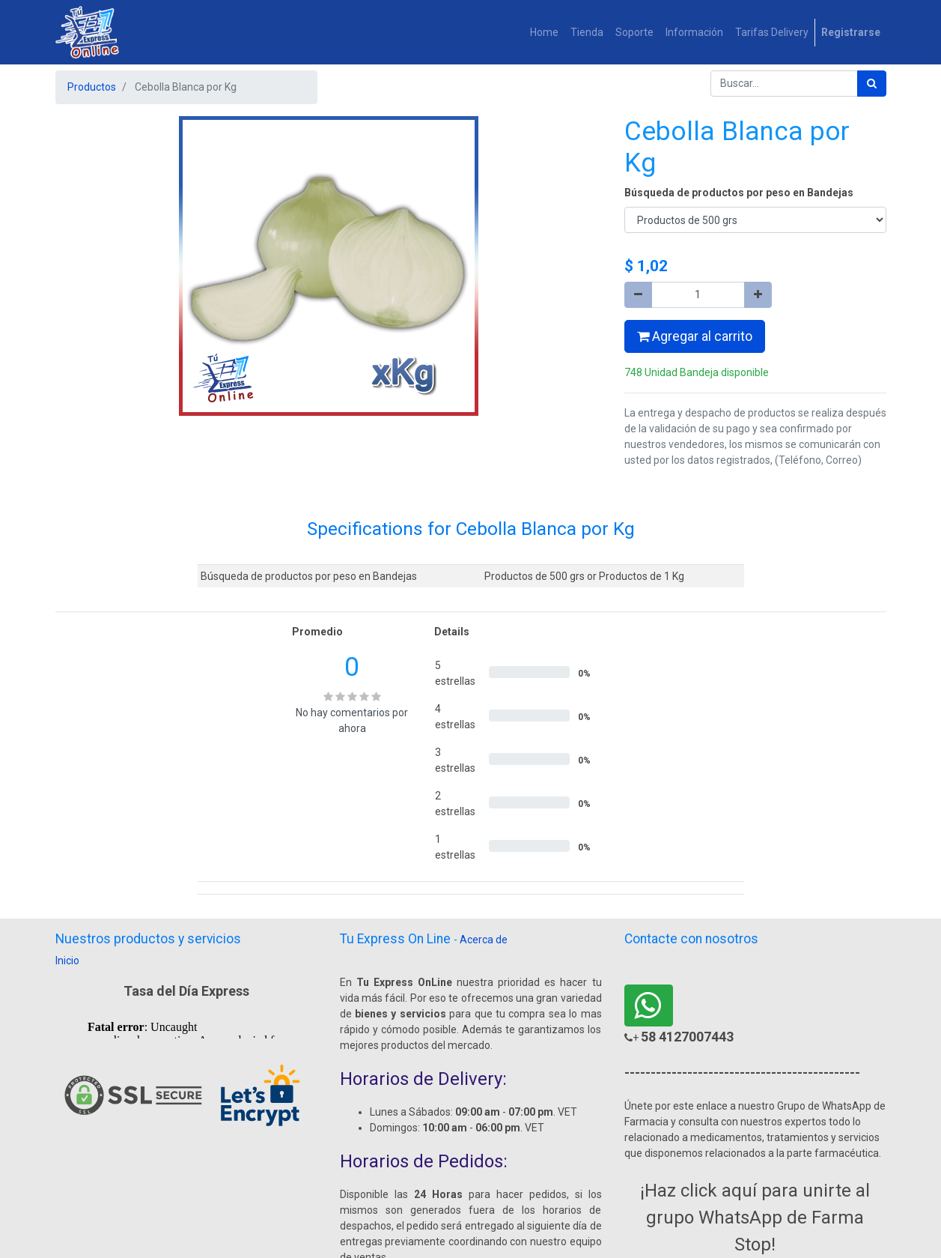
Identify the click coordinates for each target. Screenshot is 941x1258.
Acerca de (484, 940)
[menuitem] (544, 32)
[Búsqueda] (871, 83)
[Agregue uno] (758, 295)
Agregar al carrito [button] (694, 336)
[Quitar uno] (638, 295)
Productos (91, 87)
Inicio (67, 961)
